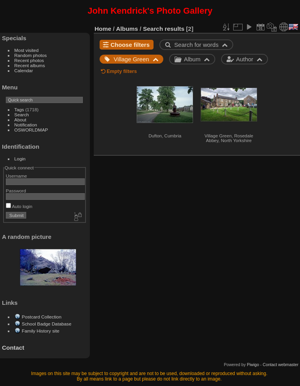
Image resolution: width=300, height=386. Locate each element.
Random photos (30, 55)
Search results (163, 28)
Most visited (26, 50)
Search (21, 114)
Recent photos (29, 60)
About (20, 119)
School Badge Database (46, 323)
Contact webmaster (280, 364)
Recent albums (29, 65)
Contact (13, 347)
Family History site (40, 330)
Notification (25, 124)
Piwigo (253, 364)
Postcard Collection (41, 316)
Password (16, 190)
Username (16, 175)
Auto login (19, 206)
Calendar (23, 70)
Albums (127, 28)
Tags (19, 109)
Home (103, 28)
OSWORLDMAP (31, 129)
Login (20, 158)
